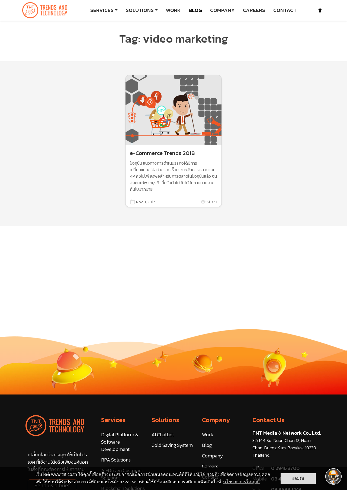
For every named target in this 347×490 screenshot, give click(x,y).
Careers (210, 466)
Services (113, 420)
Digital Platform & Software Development (120, 442)
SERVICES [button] (102, 10)
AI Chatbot (163, 434)
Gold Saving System (172, 445)
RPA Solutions (116, 459)
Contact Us (268, 420)
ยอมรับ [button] (298, 478)
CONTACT (285, 10)
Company (216, 420)
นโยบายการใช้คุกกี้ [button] (241, 481)
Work (207, 434)
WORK (173, 10)
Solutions (165, 420)
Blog (207, 445)
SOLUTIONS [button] (140, 10)
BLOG (195, 10)
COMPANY (222, 10)
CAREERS (254, 10)
